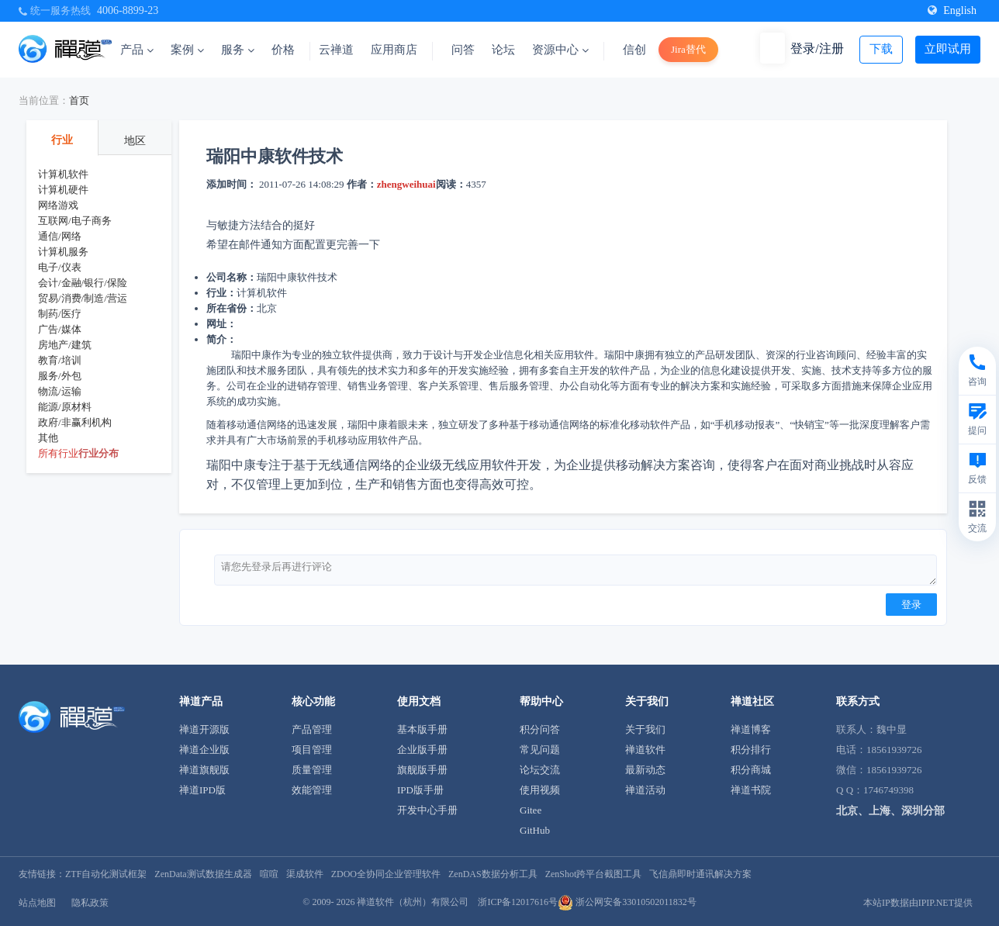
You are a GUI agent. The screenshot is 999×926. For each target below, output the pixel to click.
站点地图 (37, 902)
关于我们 (645, 729)
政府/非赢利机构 (75, 422)
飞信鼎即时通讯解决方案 (700, 874)
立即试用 (948, 49)
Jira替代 (688, 49)
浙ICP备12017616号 (518, 902)
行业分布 (98, 453)
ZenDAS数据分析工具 (493, 874)
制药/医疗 (59, 314)
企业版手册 (422, 749)
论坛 (503, 49)
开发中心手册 (427, 810)
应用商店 (394, 49)
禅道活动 (645, 790)
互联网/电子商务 (75, 220)
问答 (463, 49)
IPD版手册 (420, 790)
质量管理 (312, 770)
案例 (187, 49)
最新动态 (645, 770)
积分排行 (751, 749)
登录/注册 (816, 48)
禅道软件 (645, 749)
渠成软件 (304, 874)
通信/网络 (59, 236)
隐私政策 (90, 902)
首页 (79, 100)
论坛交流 (540, 770)
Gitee (530, 810)
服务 (237, 49)
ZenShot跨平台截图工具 (593, 874)
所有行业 (58, 453)
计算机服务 (63, 251)
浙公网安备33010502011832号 (627, 902)
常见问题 (540, 749)
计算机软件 (63, 174)
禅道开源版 (204, 729)
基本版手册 (422, 729)
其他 (48, 438)
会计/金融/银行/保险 (82, 283)
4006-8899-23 (127, 10)
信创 (634, 49)
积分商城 (751, 770)
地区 (135, 141)
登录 (911, 604)
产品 (137, 49)
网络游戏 (58, 205)
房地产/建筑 (65, 345)
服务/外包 (59, 376)
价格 (283, 49)
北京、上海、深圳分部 (890, 811)
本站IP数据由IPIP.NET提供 (918, 902)
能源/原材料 (65, 407)
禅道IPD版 (202, 790)
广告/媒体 (59, 329)
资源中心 (560, 49)
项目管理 (312, 749)
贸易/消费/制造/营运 (82, 298)
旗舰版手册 (422, 770)
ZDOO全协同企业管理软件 (386, 874)
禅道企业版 (204, 749)
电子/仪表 (59, 267)
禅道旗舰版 (204, 770)
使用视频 (540, 790)
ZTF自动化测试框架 (106, 874)
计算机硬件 (63, 189)
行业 (62, 140)
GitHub (535, 830)
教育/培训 (59, 360)
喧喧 (269, 874)
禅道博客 (751, 729)
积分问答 (540, 729)
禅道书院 (751, 790)
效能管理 (312, 790)
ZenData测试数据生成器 (202, 874)
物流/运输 (59, 391)
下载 (881, 49)
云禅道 (336, 49)
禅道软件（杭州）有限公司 (412, 902)
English (952, 10)
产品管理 (312, 729)
